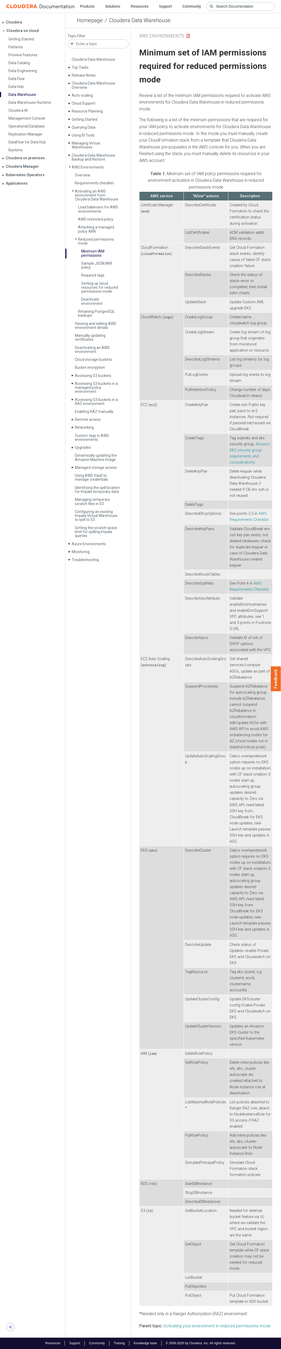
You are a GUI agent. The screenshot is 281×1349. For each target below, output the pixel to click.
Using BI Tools (83, 135)
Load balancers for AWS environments (98, 209)
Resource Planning (87, 111)
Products (87, 6)
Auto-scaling (82, 95)
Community (191, 6)
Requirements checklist (94, 183)
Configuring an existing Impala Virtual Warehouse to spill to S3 (96, 516)
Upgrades (83, 447)
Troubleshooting (85, 560)
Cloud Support (83, 103)
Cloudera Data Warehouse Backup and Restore (93, 157)
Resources (139, 6)
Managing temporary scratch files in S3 (92, 501)
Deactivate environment (92, 301)
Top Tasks (80, 67)
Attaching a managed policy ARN (96, 229)
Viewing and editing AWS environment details (95, 325)
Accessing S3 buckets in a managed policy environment (96, 387)
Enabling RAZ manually (94, 411)
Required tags (92, 275)
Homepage (90, 20)
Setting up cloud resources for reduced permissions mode (99, 287)
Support (165, 6)
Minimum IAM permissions (92, 253)
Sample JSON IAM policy (96, 265)
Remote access (88, 419)
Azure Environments (89, 544)
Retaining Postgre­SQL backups (96, 313)
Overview (82, 175)
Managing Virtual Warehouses (86, 145)
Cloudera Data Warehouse (140, 20)
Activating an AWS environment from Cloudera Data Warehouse (96, 195)
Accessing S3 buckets (93, 376)
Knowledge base (145, 1343)
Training (119, 1343)
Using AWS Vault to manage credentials (91, 477)
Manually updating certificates (90, 337)
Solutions (112, 6)
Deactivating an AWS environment (92, 350)
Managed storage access (96, 467)
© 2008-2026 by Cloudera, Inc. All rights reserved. (201, 1343)
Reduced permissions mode (96, 241)
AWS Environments (88, 167)
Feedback (275, 679)
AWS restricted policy (95, 219)
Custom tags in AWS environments (92, 437)
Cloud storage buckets (93, 359)
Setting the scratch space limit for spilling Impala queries (96, 532)
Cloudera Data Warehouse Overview (93, 85)
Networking (84, 427)
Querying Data (83, 127)
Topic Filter (76, 36)
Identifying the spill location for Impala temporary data (97, 490)
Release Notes (84, 75)
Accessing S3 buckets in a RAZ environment (96, 402)
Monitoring (81, 552)
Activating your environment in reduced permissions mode (217, 1325)
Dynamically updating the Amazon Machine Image (96, 457)
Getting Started (84, 119)
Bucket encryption (90, 367)
